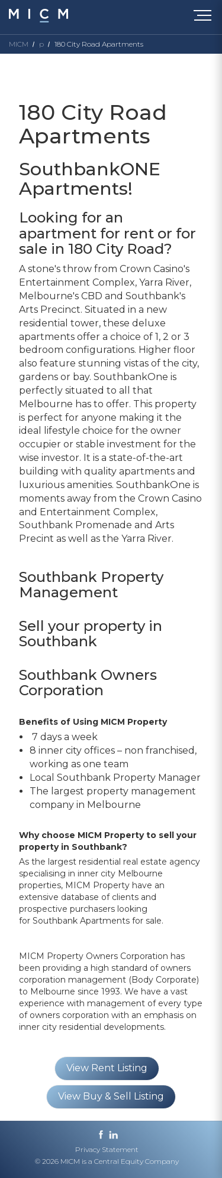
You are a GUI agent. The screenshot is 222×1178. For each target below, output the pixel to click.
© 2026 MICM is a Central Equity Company (107, 1161)
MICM (18, 44)
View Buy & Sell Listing (111, 1096)
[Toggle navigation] (205, 18)
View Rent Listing (106, 1068)
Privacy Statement (107, 1149)
